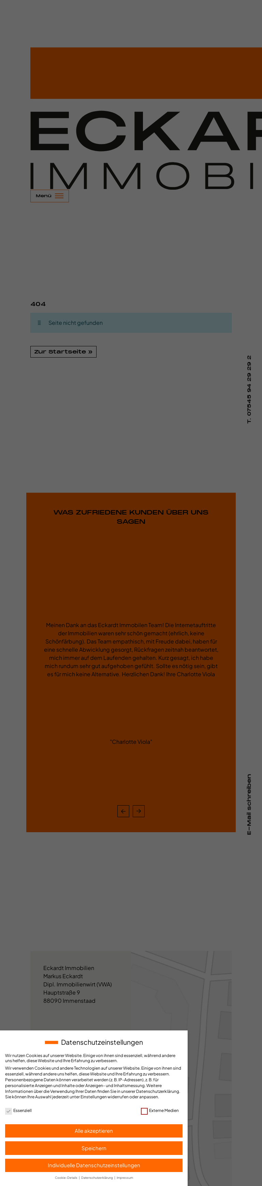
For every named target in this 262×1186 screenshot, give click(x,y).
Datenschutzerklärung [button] (97, 1178)
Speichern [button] (94, 1148)
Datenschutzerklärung (157, 1091)
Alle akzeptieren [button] (94, 1130)
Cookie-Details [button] (66, 1178)
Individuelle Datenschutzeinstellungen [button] (94, 1165)
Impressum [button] (125, 1178)
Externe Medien (160, 1110)
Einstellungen (94, 1096)
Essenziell (18, 1110)
